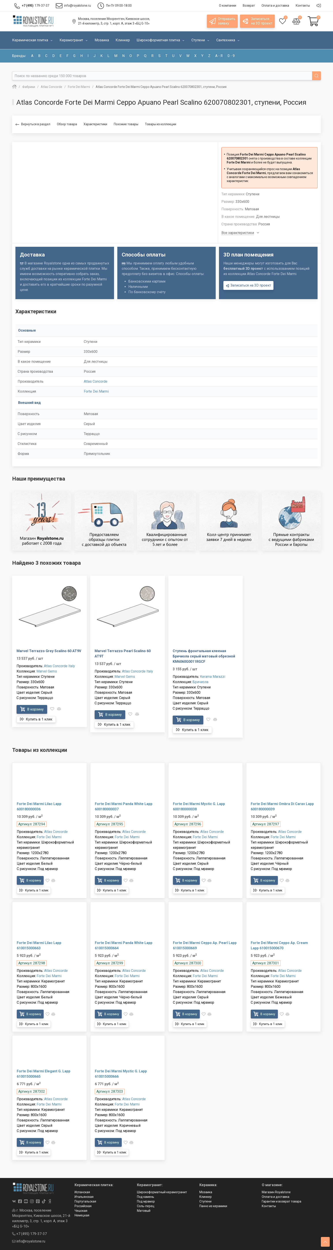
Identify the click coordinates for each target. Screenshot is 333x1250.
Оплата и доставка (275, 1197)
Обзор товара (67, 124)
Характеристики (95, 124)
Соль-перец (145, 1206)
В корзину (32, 709)
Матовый (143, 1210)
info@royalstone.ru (28, 1241)
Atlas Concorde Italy (59, 666)
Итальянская (84, 1197)
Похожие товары (126, 124)
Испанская (82, 1192)
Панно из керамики (213, 1206)
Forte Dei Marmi (96, 391)
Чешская (81, 1210)
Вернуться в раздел (32, 124)
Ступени (205, 1201)
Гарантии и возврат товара (281, 1201)
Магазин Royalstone (276, 1192)
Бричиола (200, 682)
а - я (219, 56)
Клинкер (205, 1197)
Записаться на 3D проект (248, 285)
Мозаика (205, 1192)
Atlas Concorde (95, 381)
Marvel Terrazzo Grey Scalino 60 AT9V (49, 651)
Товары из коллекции (160, 124)
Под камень (145, 1197)
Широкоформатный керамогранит (162, 1192)
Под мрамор (146, 1201)
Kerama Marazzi (212, 676)
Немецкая (82, 1215)
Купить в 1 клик (36, 719)
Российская (83, 1206)
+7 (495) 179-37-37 (29, 1234)
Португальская (85, 1201)
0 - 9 (231, 56)
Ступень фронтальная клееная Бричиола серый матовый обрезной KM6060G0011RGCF (204, 656)
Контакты (269, 1206)
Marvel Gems (46, 671)
